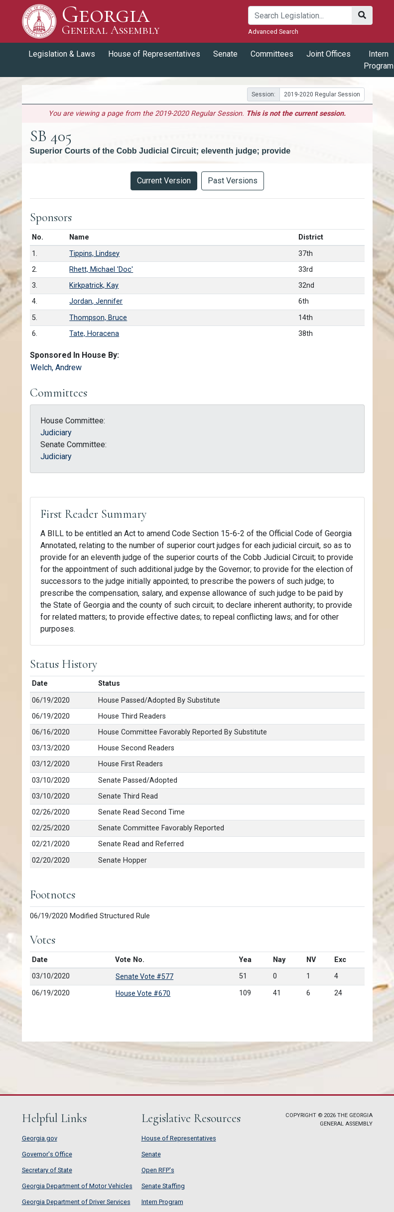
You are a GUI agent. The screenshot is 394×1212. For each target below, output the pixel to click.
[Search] (300, 15)
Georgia (111, 21)
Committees (272, 54)
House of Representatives (154, 54)
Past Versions (233, 180)
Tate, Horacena (94, 333)
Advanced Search (273, 31)
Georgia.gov (39, 1138)
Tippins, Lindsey (94, 253)
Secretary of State (47, 1170)
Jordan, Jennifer (96, 301)
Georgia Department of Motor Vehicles (77, 1186)
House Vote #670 (143, 993)
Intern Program (162, 1202)
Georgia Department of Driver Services (76, 1202)
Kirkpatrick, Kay (94, 285)
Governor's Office (47, 1154)
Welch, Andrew (56, 367)
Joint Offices (328, 54)
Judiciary (56, 432)
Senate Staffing (163, 1186)
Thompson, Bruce (98, 318)
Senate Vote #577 (144, 976)
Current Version (164, 180)
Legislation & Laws (61, 54)
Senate (225, 54)
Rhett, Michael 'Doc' (101, 269)
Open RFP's (157, 1170)
